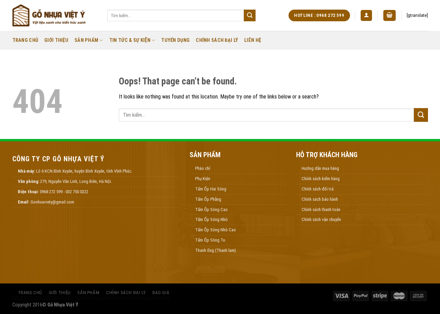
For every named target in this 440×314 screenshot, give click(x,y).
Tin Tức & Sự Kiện (132, 40)
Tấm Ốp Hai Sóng (210, 188)
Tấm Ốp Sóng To (210, 240)
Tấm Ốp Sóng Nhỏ (211, 219)
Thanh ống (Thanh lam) (215, 250)
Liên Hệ (252, 40)
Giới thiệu (56, 40)
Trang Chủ (25, 40)
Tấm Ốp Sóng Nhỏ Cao (215, 229)
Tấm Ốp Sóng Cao (211, 209)
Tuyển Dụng (175, 40)
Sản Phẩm (89, 40)
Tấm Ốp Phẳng (208, 199)
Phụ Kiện (202, 178)
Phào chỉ (202, 168)
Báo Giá (161, 292)
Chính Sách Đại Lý (217, 40)
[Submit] (250, 15)
